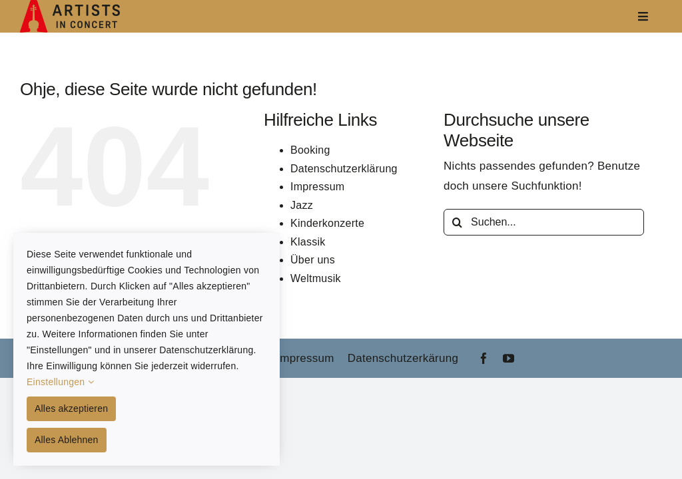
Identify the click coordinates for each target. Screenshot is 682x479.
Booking (310, 150)
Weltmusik (315, 278)
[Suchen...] (544, 222)
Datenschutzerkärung (403, 358)
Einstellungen (60, 382)
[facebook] (484, 358)
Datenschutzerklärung (344, 168)
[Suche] (457, 222)
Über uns (312, 259)
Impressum (317, 186)
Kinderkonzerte (327, 223)
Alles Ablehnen (67, 439)
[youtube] (508, 358)
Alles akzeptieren (71, 408)
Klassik (307, 241)
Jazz (301, 205)
